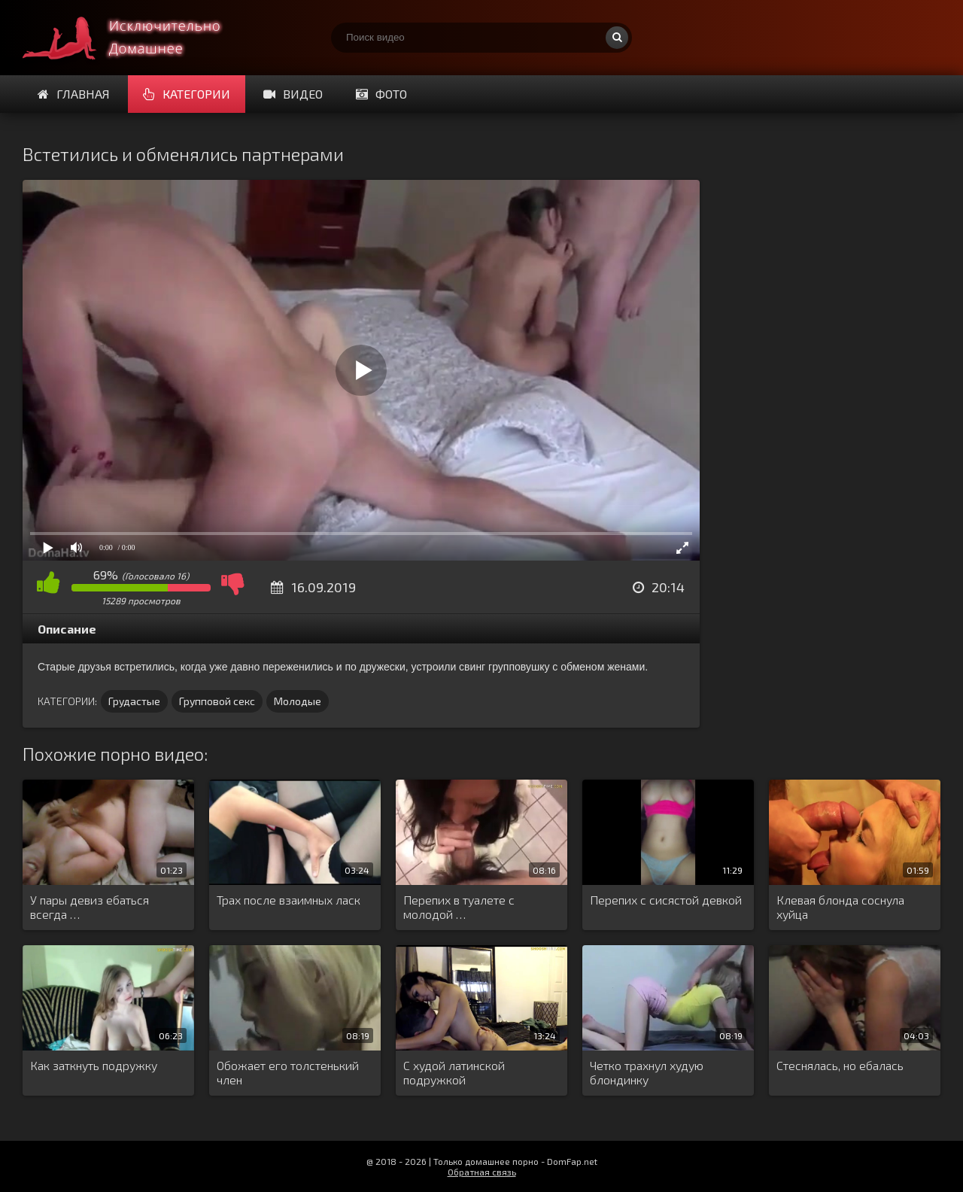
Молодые (297, 701)
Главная (74, 94)
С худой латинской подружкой (454, 1072)
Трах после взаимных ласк (288, 899)
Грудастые (134, 701)
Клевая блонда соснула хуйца (840, 906)
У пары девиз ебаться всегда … (89, 906)
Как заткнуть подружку (93, 1065)
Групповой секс (217, 701)
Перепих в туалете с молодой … (459, 906)
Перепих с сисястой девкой (666, 899)
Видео (293, 94)
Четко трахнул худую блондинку (646, 1072)
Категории (186, 94)
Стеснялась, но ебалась (840, 1065)
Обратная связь (482, 1171)
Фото (381, 94)
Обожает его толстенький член (288, 1072)
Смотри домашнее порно (135, 37)
